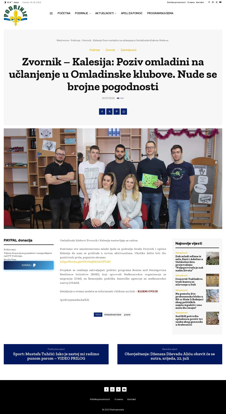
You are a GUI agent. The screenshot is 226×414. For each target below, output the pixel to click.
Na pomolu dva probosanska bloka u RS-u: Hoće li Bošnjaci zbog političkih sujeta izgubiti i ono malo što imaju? (189, 301)
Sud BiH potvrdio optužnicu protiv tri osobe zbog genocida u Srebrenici (189, 320)
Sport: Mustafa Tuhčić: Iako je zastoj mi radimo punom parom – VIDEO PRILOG (56, 356)
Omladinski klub (112, 314)
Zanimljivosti (128, 50)
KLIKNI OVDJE (147, 291)
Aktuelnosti (181, 253)
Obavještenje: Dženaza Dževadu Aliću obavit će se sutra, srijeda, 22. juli (170, 356)
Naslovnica (63, 40)
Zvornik (110, 50)
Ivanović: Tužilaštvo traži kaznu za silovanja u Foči (189, 281)
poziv (127, 314)
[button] (53, 20)
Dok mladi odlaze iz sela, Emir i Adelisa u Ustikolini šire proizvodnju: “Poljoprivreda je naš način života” (189, 263)
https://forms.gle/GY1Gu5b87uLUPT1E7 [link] (85, 261)
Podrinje (75, 40)
